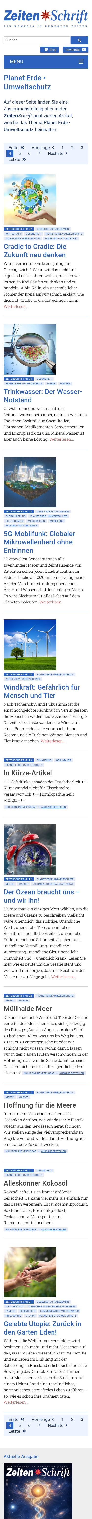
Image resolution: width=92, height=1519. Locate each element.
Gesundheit (33, 233)
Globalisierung (16, 516)
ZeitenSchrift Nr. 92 (19, 879)
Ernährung (44, 760)
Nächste (57, 153)
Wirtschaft (13, 233)
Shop (49, 50)
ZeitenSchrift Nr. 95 (19, 378)
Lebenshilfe (27, 1311)
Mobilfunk (56, 521)
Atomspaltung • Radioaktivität (53, 884)
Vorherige (43, 147)
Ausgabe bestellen (53, 807)
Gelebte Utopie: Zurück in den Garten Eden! (42, 1328)
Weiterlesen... (16, 306)
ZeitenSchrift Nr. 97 (19, 229)
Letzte (17, 159)
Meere (51, 383)
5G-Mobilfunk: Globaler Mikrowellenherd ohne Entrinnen (39, 542)
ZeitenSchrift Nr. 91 (19, 1170)
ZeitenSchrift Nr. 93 (19, 674)
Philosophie (13, 1315)
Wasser (65, 383)
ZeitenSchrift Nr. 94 (19, 511)
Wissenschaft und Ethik (61, 238)
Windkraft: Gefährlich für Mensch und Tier (42, 691)
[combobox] (37, 40)
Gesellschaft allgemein (53, 229)
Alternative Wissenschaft (23, 238)
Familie (10, 1311)
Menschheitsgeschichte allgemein (51, 1306)
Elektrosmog (14, 521)
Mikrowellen (36, 521)
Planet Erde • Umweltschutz (64, 233)
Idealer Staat (15, 1306)
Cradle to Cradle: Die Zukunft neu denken (35, 250)
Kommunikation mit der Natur (59, 1311)
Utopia (30, 1315)
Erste (16, 147)
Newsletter (75, 50)
